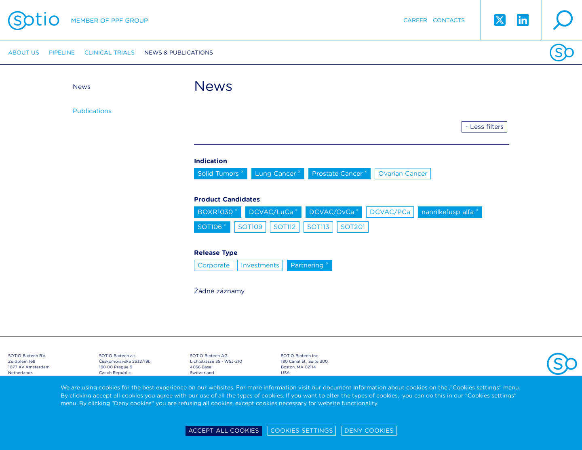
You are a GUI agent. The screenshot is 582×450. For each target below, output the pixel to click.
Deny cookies (369, 430)
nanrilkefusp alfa (450, 211)
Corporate (214, 265)
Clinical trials (109, 52)
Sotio (78, 20)
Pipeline (62, 52)
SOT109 (250, 227)
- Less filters (484, 126)
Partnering (310, 264)
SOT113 (318, 227)
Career (415, 20)
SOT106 (212, 226)
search (562, 20)
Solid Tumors (221, 172)
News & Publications (178, 52)
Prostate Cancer (339, 172)
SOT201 (353, 227)
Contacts (449, 20)
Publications (92, 111)
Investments (260, 265)
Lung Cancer (278, 172)
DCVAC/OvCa (334, 211)
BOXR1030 (218, 211)
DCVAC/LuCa (273, 211)
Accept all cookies (223, 430)
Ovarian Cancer (402, 173)
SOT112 (285, 227)
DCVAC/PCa (390, 212)
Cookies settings (301, 430)
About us (23, 52)
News (82, 86)
